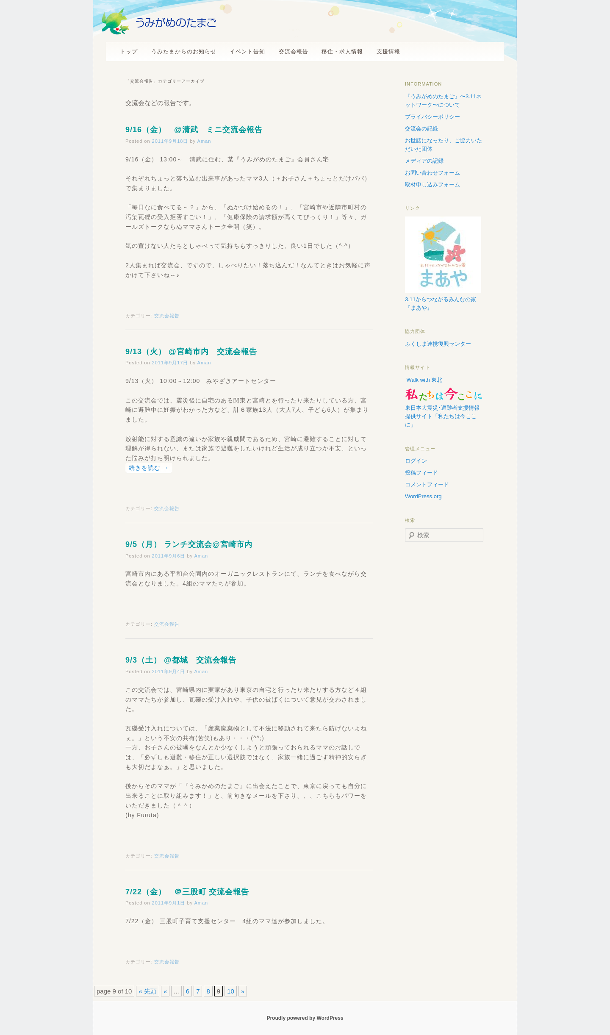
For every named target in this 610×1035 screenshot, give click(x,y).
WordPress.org (423, 496)
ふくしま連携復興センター (438, 344)
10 (230, 991)
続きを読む (149, 467)
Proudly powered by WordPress (304, 1018)
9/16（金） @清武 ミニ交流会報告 (194, 129)
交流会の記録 (421, 128)
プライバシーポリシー (432, 117)
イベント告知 (247, 51)
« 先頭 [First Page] (148, 991)
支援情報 (388, 51)
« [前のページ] (165, 991)
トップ (129, 51)
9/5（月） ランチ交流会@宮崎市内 (188, 544)
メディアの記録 (424, 161)
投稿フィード (421, 472)
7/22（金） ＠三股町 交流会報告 (187, 892)
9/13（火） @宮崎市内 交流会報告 (191, 351)
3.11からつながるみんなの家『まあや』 (443, 299)
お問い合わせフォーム (432, 172)
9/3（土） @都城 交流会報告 (180, 660)
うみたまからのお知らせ (183, 51)
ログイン (416, 461)
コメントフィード (427, 484)
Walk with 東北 (423, 380)
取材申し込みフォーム (432, 184)
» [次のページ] (242, 991)
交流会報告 (293, 51)
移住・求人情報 (342, 51)
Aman (204, 141)
